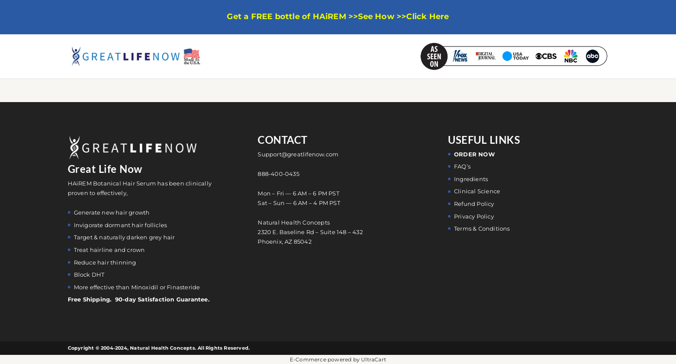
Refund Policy (474, 203)
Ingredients (471, 178)
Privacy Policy (474, 216)
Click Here (427, 17)
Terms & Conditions (482, 228)
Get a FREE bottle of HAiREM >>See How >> (316, 17)
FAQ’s (462, 166)
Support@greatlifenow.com (298, 154)
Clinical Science (477, 191)
